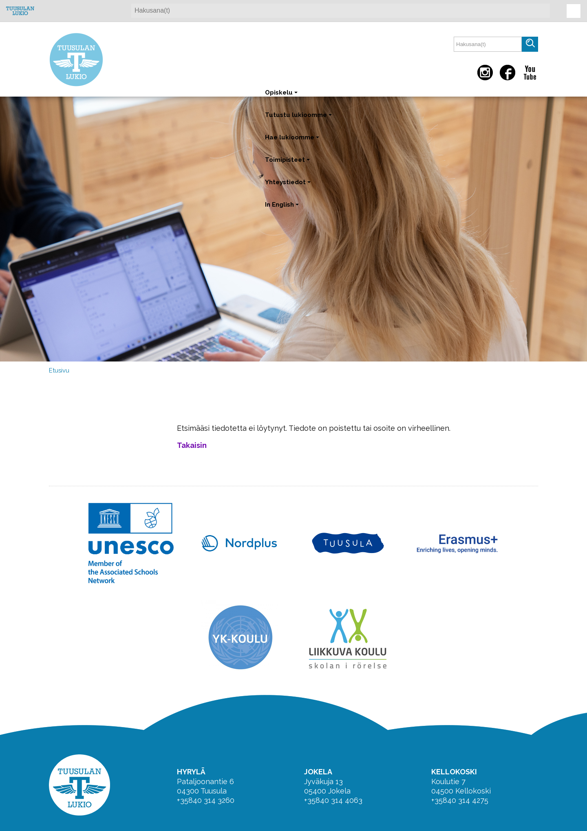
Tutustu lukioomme (299, 118)
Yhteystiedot (288, 186)
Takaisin (192, 445)
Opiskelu (282, 96)
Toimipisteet (288, 163)
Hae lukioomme (293, 141)
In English (282, 208)
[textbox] (488, 44)
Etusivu (59, 370)
